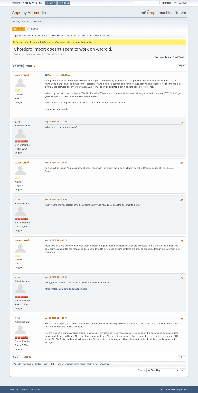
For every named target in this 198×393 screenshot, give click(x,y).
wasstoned (22, 75)
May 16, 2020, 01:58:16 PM (56, 199)
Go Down (18, 66)
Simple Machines (33, 389)
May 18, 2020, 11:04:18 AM (56, 277)
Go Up (16, 357)
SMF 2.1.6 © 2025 (17, 389)
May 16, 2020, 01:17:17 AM (56, 122)
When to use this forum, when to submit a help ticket (68, 42)
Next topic (178, 57)
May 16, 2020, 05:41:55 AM (56, 162)
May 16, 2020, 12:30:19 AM (58, 75)
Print (181, 66)
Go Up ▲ (184, 389)
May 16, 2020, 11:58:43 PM (56, 240)
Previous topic (163, 57)
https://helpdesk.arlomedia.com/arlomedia (66, 289)
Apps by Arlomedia (29, 12)
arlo (17, 121)
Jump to (141, 370)
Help (161, 389)
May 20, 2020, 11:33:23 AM (56, 318)
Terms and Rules (172, 389)
